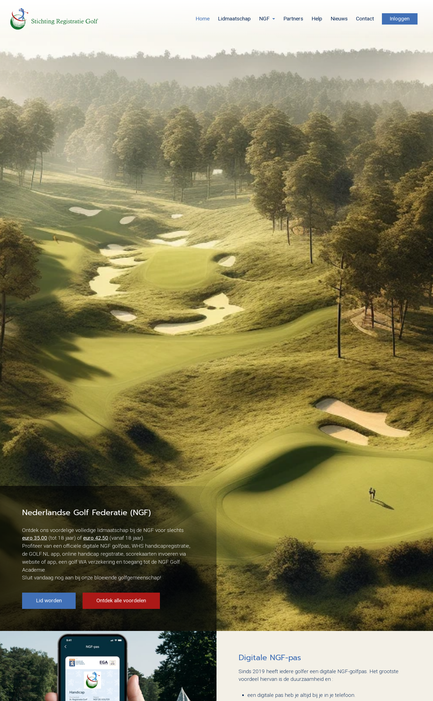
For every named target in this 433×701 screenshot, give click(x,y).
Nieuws (339, 18)
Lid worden (49, 600)
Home (203, 18)
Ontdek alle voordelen (121, 600)
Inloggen (400, 18)
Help (316, 18)
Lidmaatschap (234, 18)
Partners (293, 18)
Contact (365, 18)
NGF (264, 18)
